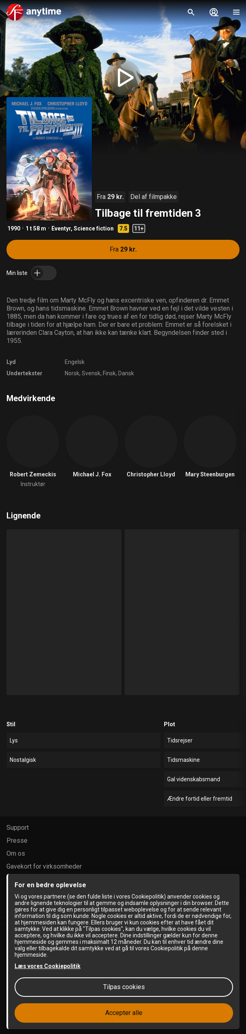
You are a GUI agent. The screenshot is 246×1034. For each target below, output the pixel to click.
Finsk (109, 373)
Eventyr (61, 228)
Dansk (126, 373)
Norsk (72, 373)
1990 (13, 228)
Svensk (91, 373)
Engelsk (75, 362)
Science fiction (94, 228)
